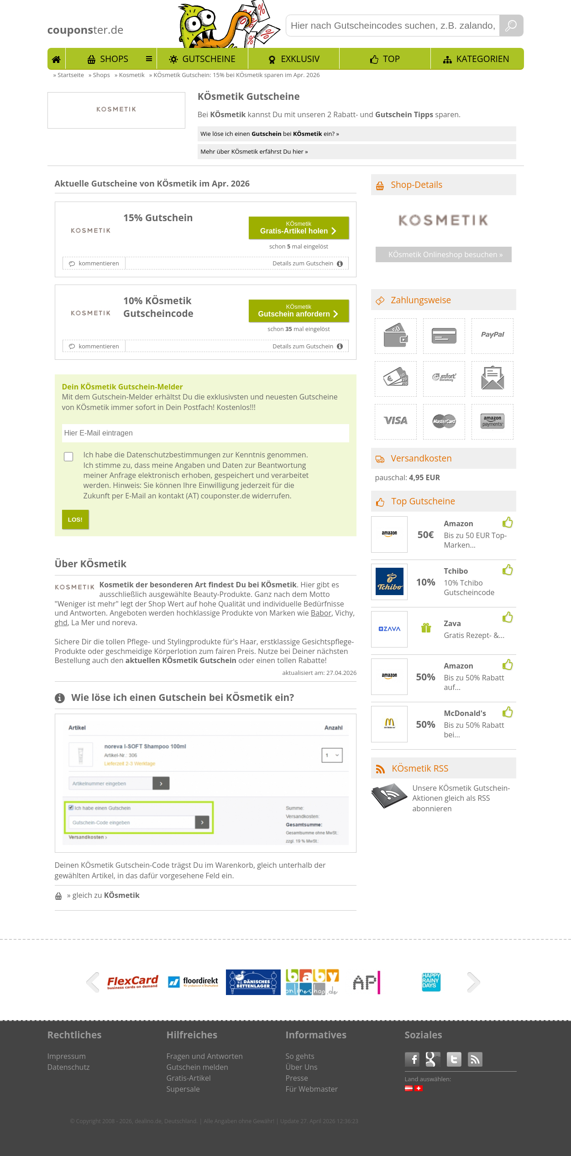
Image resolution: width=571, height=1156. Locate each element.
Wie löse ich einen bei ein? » (269, 134)
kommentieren (98, 263)
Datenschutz (68, 1067)
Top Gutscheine (424, 501)
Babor (321, 613)
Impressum (66, 1056)
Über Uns (302, 1067)
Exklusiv (300, 58)
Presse (297, 1078)
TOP (391, 58)
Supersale (183, 1089)
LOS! (75, 519)
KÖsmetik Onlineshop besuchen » (445, 254)
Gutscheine (209, 58)
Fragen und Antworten (205, 1056)
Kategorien (482, 58)
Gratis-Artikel (189, 1078)
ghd (61, 622)
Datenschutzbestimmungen (173, 455)
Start (56, 58)
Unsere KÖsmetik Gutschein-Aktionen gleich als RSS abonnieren (461, 798)
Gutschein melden (198, 1067)
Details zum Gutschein (303, 263)
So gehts (300, 1056)
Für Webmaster (312, 1089)
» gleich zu (103, 895)
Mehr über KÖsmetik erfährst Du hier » (254, 151)
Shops (114, 58)
